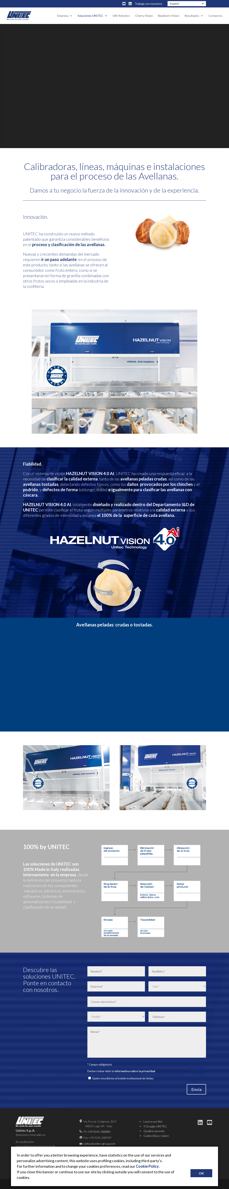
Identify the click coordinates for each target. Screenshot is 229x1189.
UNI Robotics (121, 15)
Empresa (62, 15)
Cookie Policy (147, 1166)
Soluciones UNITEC (90, 15)
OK (201, 1173)
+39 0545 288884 (98, 1131)
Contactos (215, 15)
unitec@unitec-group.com (99, 1143)
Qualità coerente (154, 1131)
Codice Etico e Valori (156, 1136)
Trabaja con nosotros (148, 3)
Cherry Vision (144, 15)
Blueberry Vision (168, 15)
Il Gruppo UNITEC (155, 1126)
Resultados (191, 15)
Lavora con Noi (152, 1121)
